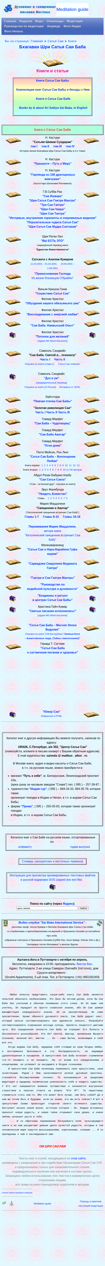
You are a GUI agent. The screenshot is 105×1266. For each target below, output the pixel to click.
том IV (70, 146)
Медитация (75, 21)
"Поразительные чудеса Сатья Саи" (52, 222)
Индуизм (25, 21)
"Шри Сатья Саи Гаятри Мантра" (52, 200)
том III (57, 146)
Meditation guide (72, 9)
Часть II (59, 359)
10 (66, 465)
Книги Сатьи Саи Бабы (52, 80)
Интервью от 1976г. (69, 387)
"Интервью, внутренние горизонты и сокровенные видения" (52, 217)
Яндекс (68, 903)
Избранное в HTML (51, 716)
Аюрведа (53, 26)
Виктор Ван (84, 964)
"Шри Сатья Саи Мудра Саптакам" (52, 226)
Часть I (45, 359)
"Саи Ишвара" (52, 196)
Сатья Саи (56, 41)
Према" (27, 806)
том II (45, 146)
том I (34, 146)
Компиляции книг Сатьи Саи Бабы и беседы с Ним (53, 89)
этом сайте (78, 1158)
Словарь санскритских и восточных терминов (52, 861)
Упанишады (55, 21)
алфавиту (25, 846)
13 (78, 465)
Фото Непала (13, 31)
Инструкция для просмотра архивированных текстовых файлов (52, 875)
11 (70, 465)
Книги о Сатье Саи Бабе (53, 98)
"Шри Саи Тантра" (52, 213)
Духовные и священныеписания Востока (35, 9)
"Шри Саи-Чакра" (52, 209)
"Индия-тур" (38, 788)
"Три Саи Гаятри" (52, 204)
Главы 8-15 (51, 516)
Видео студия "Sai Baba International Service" (52, 922)
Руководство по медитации (24, 26)
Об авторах (75, 469)
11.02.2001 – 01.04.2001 (44, 264)
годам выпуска (80, 846)
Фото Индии (72, 26)
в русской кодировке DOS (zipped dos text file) (51, 879)
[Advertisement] (52, 680)
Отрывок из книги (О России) (40, 387)
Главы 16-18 (71, 516)
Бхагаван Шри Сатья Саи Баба (52, 46)
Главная (10, 21)
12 (74, 465)
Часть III (64, 412)
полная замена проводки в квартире (17, 1193)
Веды (39, 21)
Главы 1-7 (32, 516)
